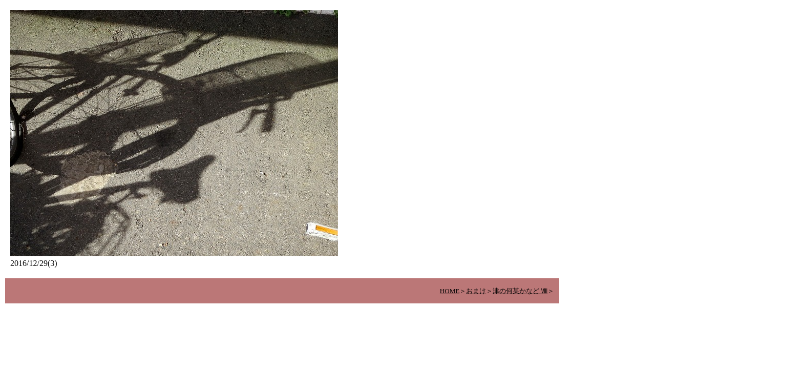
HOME (449, 291)
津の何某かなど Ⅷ (520, 291)
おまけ (476, 291)
